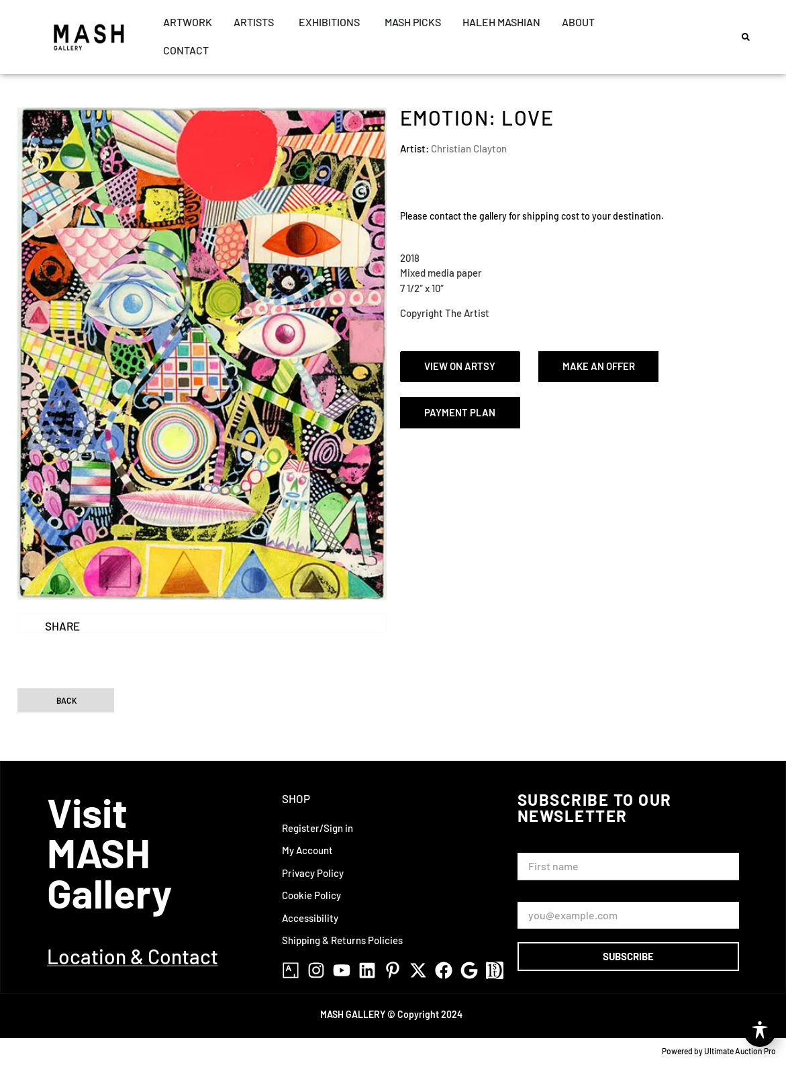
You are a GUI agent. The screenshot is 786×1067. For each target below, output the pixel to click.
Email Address (552, 895)
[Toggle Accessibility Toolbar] (760, 1031)
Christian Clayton (469, 148)
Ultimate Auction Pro (740, 1051)
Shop (296, 798)
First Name (545, 846)
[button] (746, 37)
